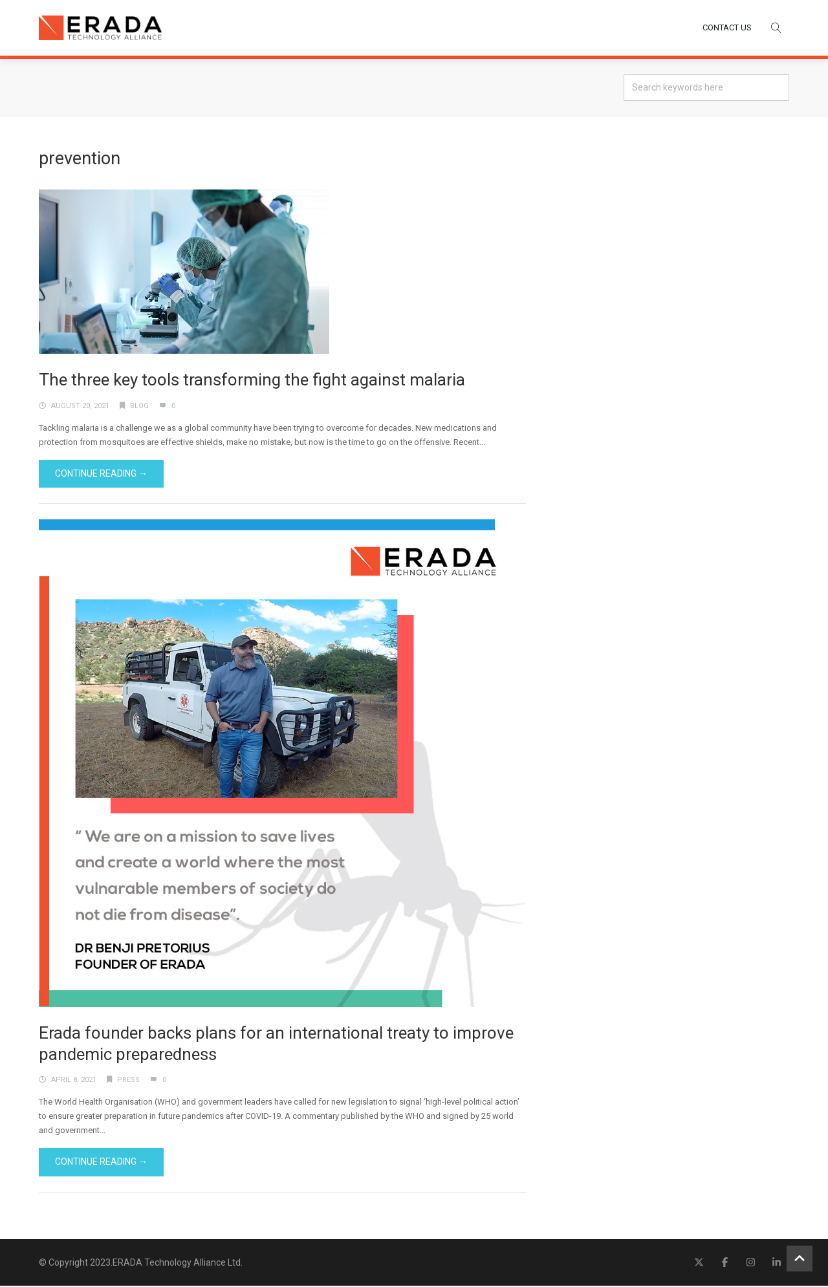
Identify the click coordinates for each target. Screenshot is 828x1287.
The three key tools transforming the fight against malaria (252, 381)
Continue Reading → (101, 475)
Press (128, 1081)
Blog (139, 407)
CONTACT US (727, 28)
